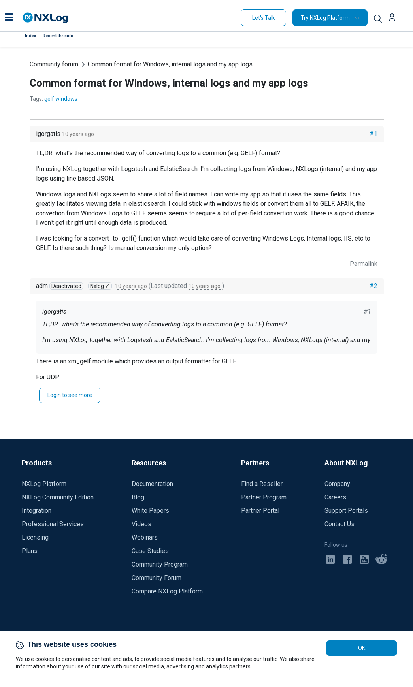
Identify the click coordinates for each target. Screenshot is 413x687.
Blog (138, 497)
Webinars (145, 537)
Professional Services (53, 524)
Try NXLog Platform (325, 18)
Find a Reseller (262, 483)
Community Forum (156, 578)
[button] (9, 17)
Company (337, 483)
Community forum (54, 64)
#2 (373, 286)
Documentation (152, 483)
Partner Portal (260, 510)
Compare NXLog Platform (167, 591)
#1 (373, 133)
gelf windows (60, 99)
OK (361, 648)
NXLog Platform (44, 483)
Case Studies (150, 551)
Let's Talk (263, 18)
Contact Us (339, 524)
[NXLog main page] (45, 17)
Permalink (363, 263)
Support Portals (346, 510)
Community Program (160, 564)
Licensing (35, 537)
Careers (335, 497)
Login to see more (69, 395)
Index (30, 35)
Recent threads (58, 35)
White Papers (150, 510)
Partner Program (264, 497)
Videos (141, 524)
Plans (30, 551)
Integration (36, 510)
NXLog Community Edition (58, 497)
